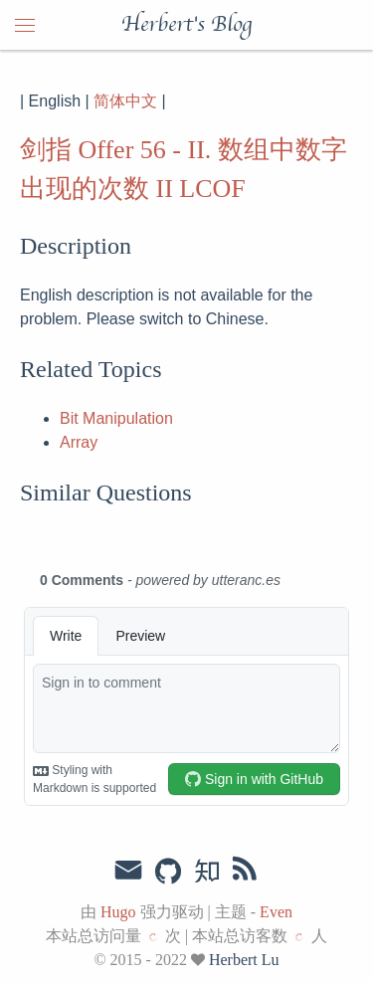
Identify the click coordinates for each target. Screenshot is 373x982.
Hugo (118, 911)
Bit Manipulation (116, 418)
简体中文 (125, 101)
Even (276, 911)
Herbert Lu (244, 959)
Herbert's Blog (186, 25)
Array (78, 442)
